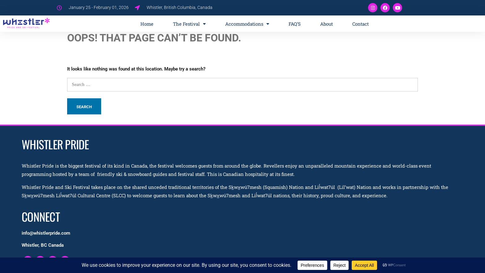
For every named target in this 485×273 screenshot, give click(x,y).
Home (146, 24)
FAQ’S (295, 24)
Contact (360, 24)
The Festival (189, 24)
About (326, 24)
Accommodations (247, 24)
